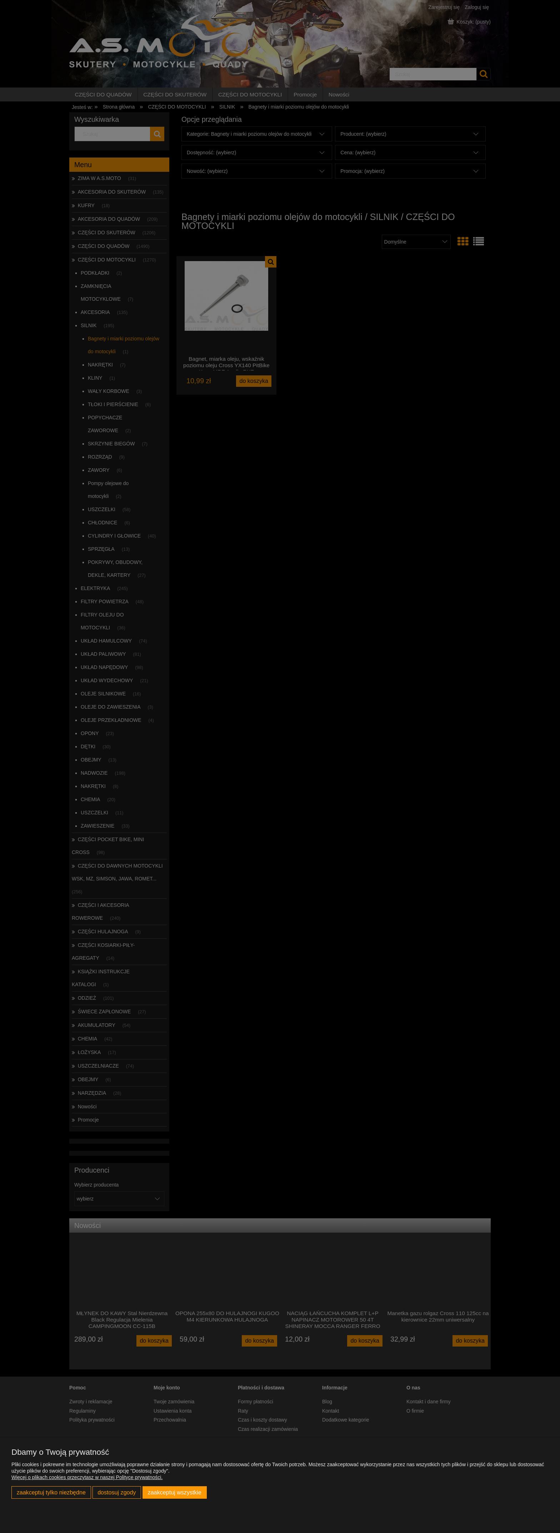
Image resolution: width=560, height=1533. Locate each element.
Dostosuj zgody (117, 1492)
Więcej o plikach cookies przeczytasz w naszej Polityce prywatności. (86, 1477)
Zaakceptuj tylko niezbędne (51, 1492)
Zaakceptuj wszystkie (174, 1492)
